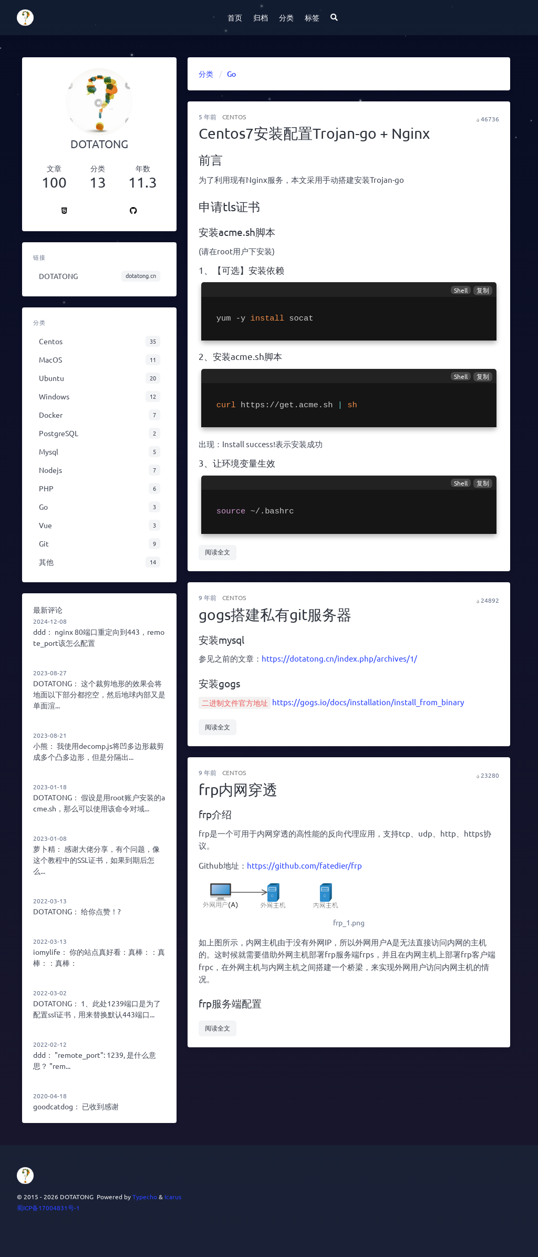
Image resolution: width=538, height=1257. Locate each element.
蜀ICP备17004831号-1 (48, 1207)
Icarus (172, 1196)
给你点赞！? (101, 911)
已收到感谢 (100, 1106)
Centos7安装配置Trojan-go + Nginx (314, 133)
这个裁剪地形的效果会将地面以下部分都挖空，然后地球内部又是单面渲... (99, 694)
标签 (312, 17)
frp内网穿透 (238, 789)
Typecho (144, 1196)
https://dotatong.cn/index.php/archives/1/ (339, 658)
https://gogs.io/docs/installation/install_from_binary (368, 702)
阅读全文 (217, 552)
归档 (260, 17)
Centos (234, 116)
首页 (234, 17)
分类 (286, 17)
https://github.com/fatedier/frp (304, 865)
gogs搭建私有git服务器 (275, 614)
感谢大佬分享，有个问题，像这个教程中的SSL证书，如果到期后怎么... (96, 859)
